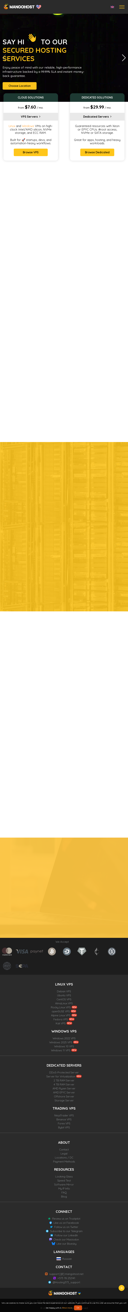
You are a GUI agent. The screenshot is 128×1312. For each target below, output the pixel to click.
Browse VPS (30, 152)
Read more (67, 1307)
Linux (12, 126)
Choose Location (20, 86)
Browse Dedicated (97, 152)
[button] (124, 58)
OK (78, 1307)
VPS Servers (29, 116)
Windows (28, 126)
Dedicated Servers (96, 116)
